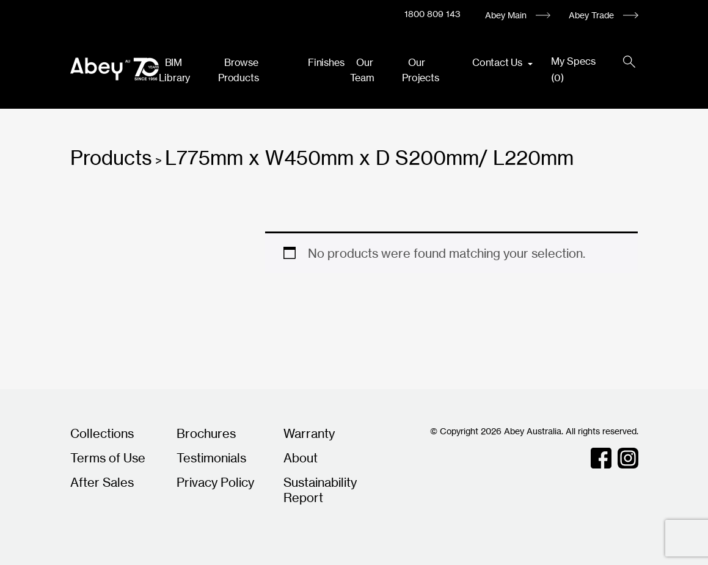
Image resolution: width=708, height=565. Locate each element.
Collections (102, 433)
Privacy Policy (215, 482)
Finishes (326, 62)
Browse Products (238, 70)
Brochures (206, 433)
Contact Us (498, 62)
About (300, 457)
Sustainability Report (320, 490)
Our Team (362, 70)
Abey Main (506, 15)
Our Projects (420, 70)
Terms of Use (107, 457)
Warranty (309, 433)
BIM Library (175, 70)
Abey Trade (591, 15)
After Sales (102, 482)
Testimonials (211, 457)
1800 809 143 (432, 14)
